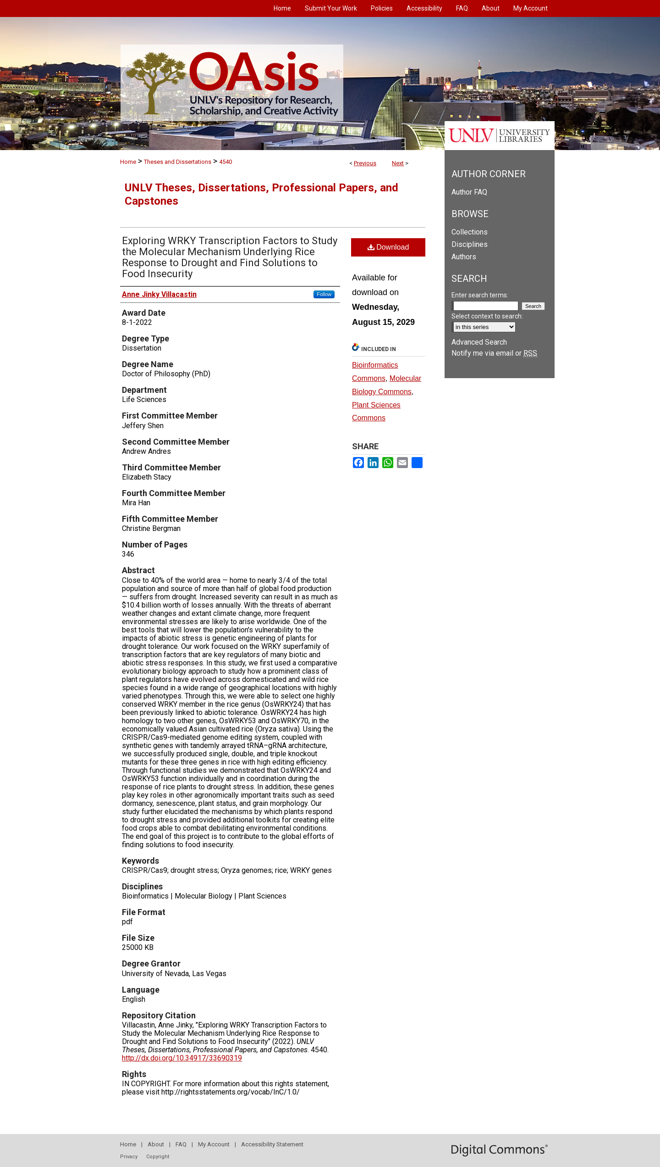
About (156, 1144)
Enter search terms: (479, 295)
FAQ (181, 1144)
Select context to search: (487, 316)
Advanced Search (479, 342)
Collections (469, 232)
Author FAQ (469, 192)
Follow (324, 294)
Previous (365, 163)
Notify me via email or (494, 353)
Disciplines (469, 244)
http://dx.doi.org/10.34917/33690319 (182, 1058)
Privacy (129, 1157)
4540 (225, 161)
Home (128, 161)
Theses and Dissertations (177, 161)
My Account (214, 1144)
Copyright (157, 1157)
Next (398, 163)
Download (388, 247)
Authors (463, 256)
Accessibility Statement (272, 1144)
